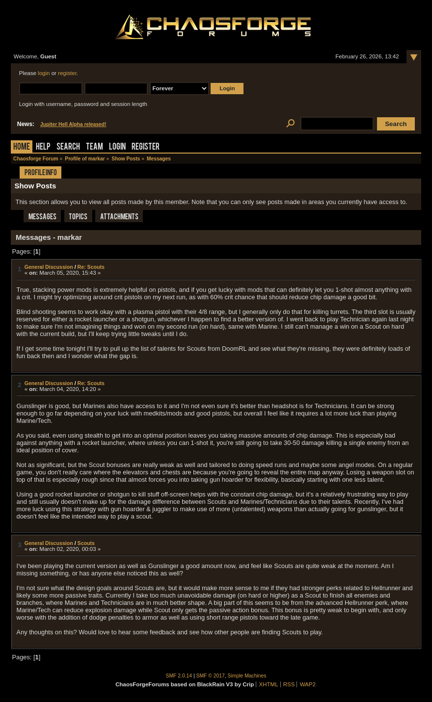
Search (68, 147)
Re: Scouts (91, 267)
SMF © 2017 (210, 675)
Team (94, 147)
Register (146, 147)
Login (117, 147)
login (44, 73)
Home (21, 147)
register (67, 73)
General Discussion (49, 267)
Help (43, 147)
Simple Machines (247, 675)
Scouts (86, 543)
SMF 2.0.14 (179, 675)
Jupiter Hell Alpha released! (73, 124)
